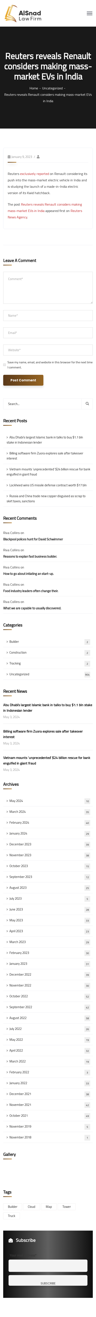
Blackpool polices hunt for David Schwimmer (33, 539)
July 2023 (49, 898)
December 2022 (49, 974)
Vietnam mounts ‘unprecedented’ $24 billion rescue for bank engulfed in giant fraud (48, 471)
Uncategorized (52, 88)
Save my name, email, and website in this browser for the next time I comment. (50, 365)
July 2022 (49, 1029)
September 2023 (49, 877)
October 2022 (49, 996)
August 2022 (49, 1018)
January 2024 (49, 833)
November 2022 (49, 985)
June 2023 (49, 909)
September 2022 (49, 1007)
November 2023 (49, 855)
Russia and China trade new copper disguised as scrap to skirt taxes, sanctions (46, 498)
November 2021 (49, 1105)
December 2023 (49, 844)
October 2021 (49, 1115)
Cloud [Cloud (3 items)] (31, 1207)
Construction (49, 652)
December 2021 (49, 1094)
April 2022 (49, 1050)
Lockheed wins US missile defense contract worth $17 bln (48, 485)
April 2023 (49, 931)
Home (34, 88)
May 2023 (49, 920)
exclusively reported (34, 173)
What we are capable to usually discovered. (32, 608)
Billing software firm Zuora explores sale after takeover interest (45, 455)
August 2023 (49, 888)
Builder (49, 641)
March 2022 (49, 1061)
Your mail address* (23, 1255)
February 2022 (49, 1072)
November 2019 (49, 1126)
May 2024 (49, 801)
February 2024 (49, 822)
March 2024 (49, 812)
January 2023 (49, 964)
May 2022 (49, 1039)
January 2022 (49, 1083)
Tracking (49, 663)
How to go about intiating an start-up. (28, 574)
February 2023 (49, 953)
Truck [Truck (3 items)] (11, 1216)
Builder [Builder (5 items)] (12, 1207)
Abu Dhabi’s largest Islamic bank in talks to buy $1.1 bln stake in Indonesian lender (45, 439)
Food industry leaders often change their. (30, 591)
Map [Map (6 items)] (49, 1207)
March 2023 (49, 942)
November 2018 (49, 1137)
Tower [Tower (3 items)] (66, 1207)
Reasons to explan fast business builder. (30, 556)
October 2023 (49, 866)
